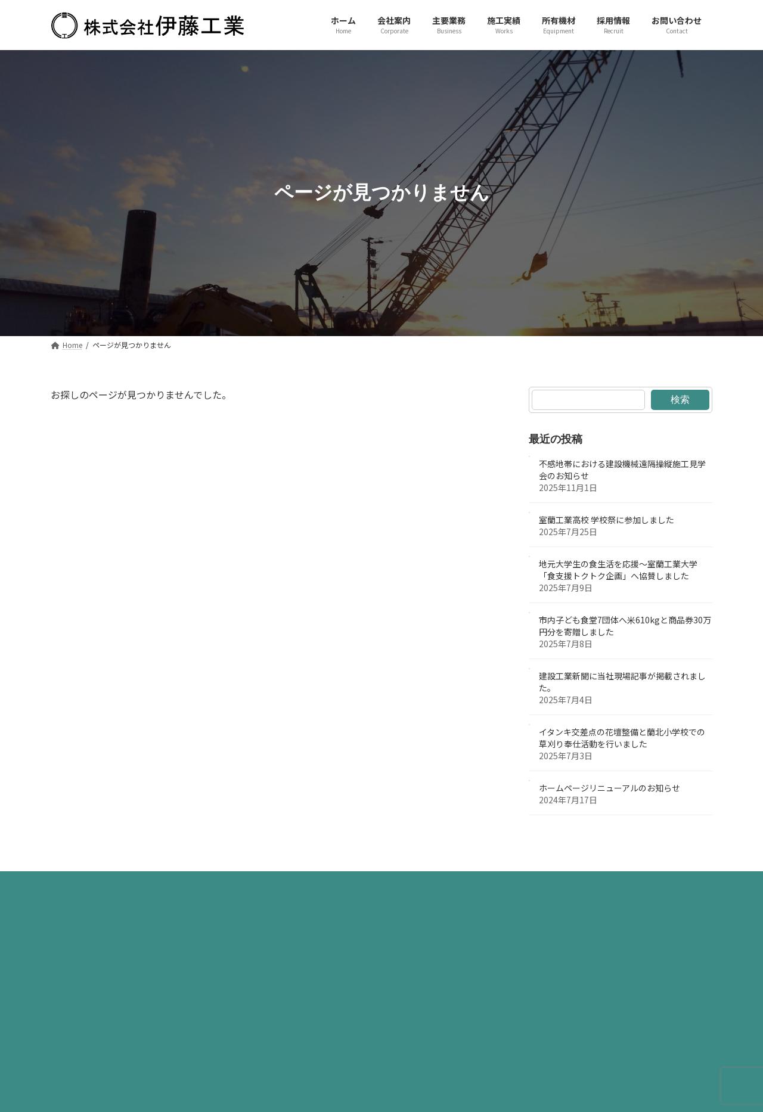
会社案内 (219, 883)
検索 (680, 399)
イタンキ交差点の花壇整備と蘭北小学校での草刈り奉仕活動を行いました (622, 738)
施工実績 (342, 883)
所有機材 (404, 883)
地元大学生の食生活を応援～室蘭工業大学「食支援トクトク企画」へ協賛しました (618, 570)
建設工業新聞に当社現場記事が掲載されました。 (622, 682)
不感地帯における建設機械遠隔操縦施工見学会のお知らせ (622, 470)
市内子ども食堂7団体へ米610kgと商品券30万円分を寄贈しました (625, 626)
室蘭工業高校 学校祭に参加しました (606, 520)
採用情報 (465, 883)
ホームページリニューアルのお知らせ (609, 788)
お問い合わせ (535, 883)
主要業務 (280, 883)
